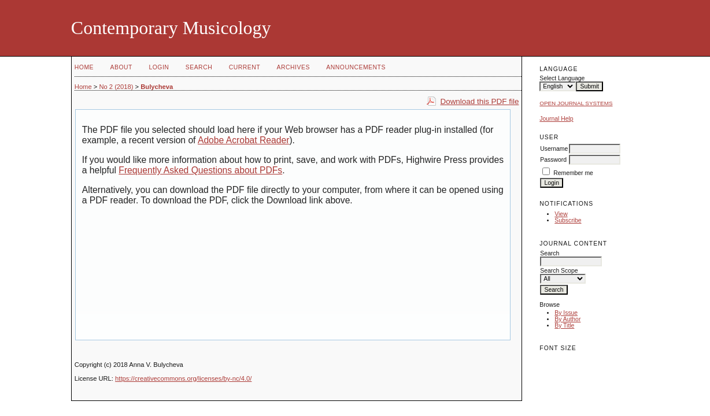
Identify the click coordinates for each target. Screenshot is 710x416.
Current (244, 67)
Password (553, 160)
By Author (567, 319)
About (121, 67)
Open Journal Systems (575, 103)
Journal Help (556, 119)
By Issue (566, 313)
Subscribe (567, 220)
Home (84, 67)
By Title (564, 325)
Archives (293, 67)
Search (199, 67)
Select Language (562, 78)
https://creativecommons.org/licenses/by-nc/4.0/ (183, 378)
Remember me (573, 173)
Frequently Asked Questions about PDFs (200, 170)
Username (554, 149)
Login (159, 67)
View (560, 214)
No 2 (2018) (116, 86)
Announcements (356, 67)
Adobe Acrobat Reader (243, 140)
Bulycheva (156, 86)
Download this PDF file (479, 101)
